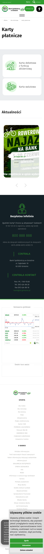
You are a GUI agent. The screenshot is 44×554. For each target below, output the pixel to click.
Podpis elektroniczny (22, 421)
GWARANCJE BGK (22, 433)
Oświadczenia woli (22, 497)
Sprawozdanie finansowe (22, 494)
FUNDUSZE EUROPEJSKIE (22, 436)
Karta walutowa (27, 86)
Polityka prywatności (22, 482)
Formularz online (6, 2)
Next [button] (25, 185)
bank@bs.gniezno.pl (22, 290)
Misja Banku (22, 485)
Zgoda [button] (26, 541)
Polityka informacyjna (22, 451)
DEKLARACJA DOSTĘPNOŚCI (22, 463)
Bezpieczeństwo (22, 491)
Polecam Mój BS (22, 430)
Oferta (5, 20)
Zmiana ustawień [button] (26, 550)
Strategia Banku (22, 509)
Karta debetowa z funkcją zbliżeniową (27, 65)
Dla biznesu (22, 412)
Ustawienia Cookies (22, 439)
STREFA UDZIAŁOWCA (22, 466)
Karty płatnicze (26, 20)
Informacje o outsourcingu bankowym (22, 476)
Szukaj (38, 2)
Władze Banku (22, 500)
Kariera (22, 479)
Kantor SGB (22, 424)
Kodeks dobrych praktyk (22, 488)
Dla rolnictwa (14, 20)
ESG (22, 470)
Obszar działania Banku (22, 503)
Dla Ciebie (22, 406)
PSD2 (22, 415)
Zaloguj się (29, 8)
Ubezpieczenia (22, 418)
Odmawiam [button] (26, 545)
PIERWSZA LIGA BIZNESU (22, 427)
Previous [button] (17, 185)
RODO (22, 473)
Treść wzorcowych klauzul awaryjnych (22, 454)
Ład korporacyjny (22, 506)
